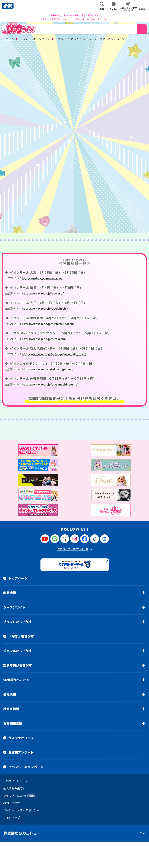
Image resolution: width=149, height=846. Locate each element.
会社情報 (9, 694)
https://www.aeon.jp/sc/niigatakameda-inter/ (54, 354)
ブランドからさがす (17, 622)
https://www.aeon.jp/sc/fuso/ (43, 293)
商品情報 (9, 593)
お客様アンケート (21, 752)
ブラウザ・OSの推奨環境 (19, 796)
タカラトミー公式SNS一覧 (72, 549)
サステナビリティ (21, 738)
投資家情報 (11, 709)
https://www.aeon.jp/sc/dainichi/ (45, 308)
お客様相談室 (12, 723)
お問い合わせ (11, 803)
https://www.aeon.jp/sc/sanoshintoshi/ (50, 384)
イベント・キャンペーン (34, 39)
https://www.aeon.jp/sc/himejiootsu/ (48, 324)
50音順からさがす (16, 680)
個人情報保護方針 (14, 788)
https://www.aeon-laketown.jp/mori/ (48, 369)
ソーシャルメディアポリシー (21, 810)
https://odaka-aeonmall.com (42, 278)
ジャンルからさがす (17, 651)
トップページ (17, 578)
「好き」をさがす (21, 636)
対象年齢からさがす (17, 665)
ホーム (10, 39)
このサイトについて (15, 781)
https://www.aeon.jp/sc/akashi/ (44, 339)
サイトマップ (11, 818)
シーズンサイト (14, 607)
